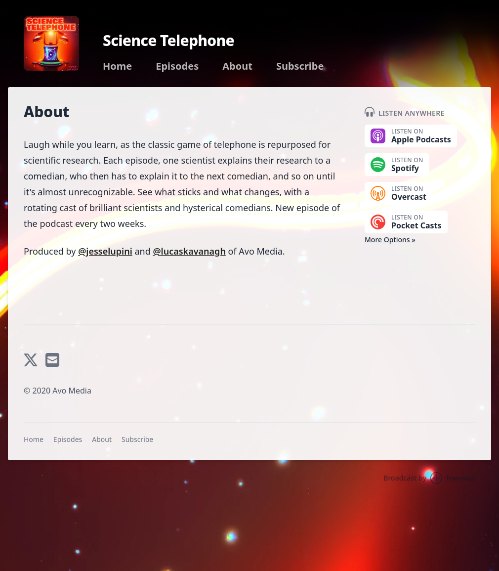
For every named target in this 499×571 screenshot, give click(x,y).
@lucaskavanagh (189, 251)
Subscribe (300, 66)
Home (117, 66)
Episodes (177, 66)
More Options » (390, 239)
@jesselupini (105, 251)
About (237, 66)
